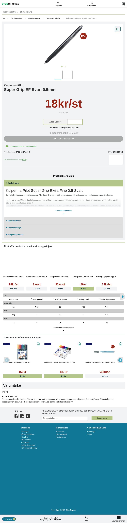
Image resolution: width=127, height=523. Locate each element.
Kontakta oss (61, 437)
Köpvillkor (25, 437)
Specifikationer (13, 221)
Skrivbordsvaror (34, 18)
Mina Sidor (60, 432)
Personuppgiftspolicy (29, 448)
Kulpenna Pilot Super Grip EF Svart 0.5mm (81, 18)
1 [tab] (61, 66)
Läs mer (13, 289)
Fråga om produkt (14, 235)
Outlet (89, 434)
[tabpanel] (63, 44)
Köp (83, 289)
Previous (7, 360)
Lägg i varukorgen (63, 139)
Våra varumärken (27, 434)
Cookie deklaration (28, 445)
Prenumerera (102, 418)
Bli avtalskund (61, 434)
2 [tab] (65, 66)
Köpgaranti (25, 442)
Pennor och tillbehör (53, 18)
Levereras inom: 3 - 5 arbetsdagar (23, 146)
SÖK (86, 519)
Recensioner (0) (13, 228)
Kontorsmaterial (16, 18)
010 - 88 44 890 (55, 520)
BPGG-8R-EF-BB (23, 152)
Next (120, 360)
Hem (3, 18)
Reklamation (26, 440)
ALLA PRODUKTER (118, 518)
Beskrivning (12, 183)
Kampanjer (91, 432)
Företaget (24, 432)
